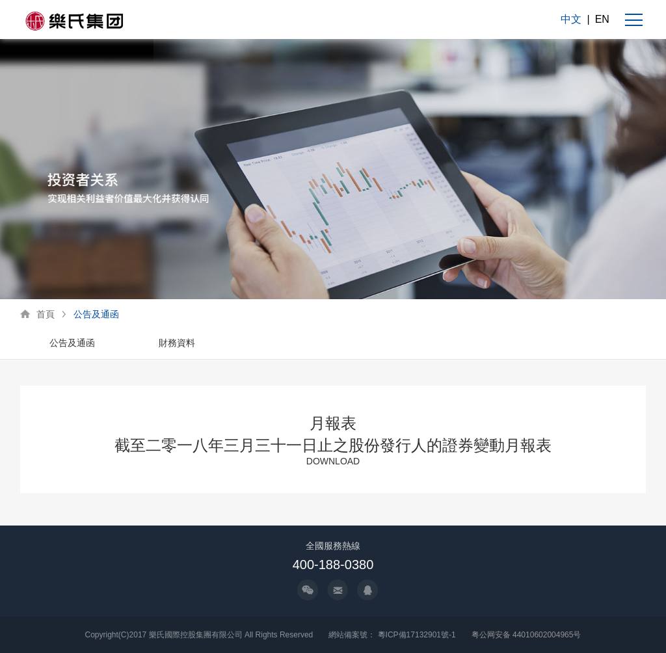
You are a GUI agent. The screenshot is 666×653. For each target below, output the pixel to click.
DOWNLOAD (333, 461)
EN (602, 19)
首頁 (45, 314)
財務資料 (177, 343)
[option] (72, 343)
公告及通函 (96, 314)
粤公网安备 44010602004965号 (526, 634)
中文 (571, 19)
